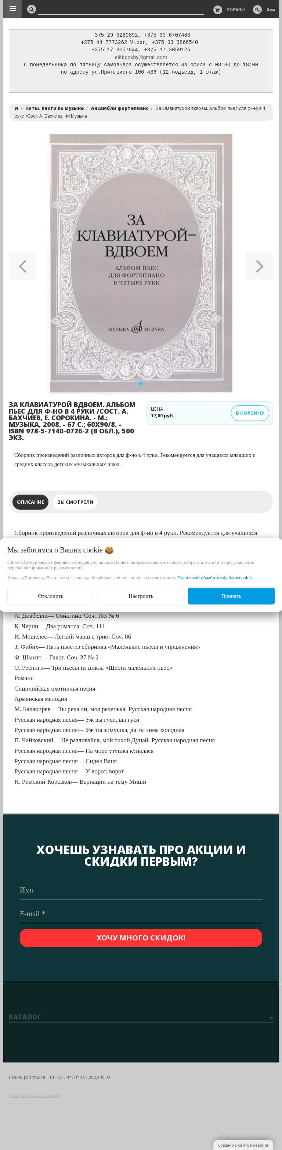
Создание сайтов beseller (243, 1145)
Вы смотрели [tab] (75, 503)
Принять (231, 596)
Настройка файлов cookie (35, 1095)
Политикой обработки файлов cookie (214, 577)
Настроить (141, 596)
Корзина (236, 9)
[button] (22, 265)
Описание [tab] (30, 503)
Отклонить (50, 596)
